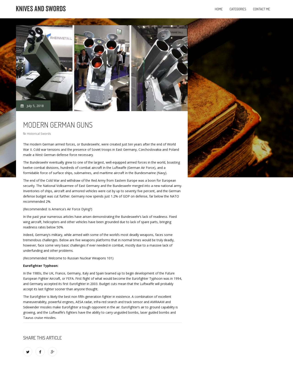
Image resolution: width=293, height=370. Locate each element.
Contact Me (261, 9)
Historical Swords (39, 134)
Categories (238, 9)
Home (219, 9)
